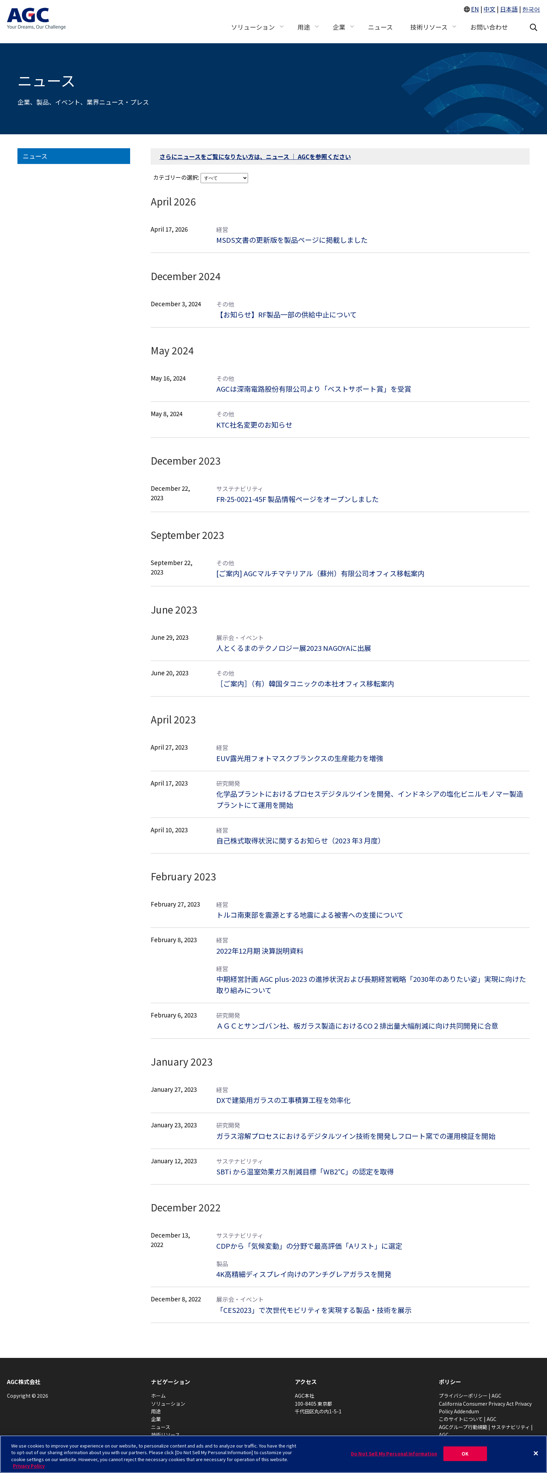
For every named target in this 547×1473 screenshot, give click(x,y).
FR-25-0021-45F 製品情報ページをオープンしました (297, 499)
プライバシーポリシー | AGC (470, 1395)
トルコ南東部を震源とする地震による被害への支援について (310, 915)
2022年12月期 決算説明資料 (260, 951)
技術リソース (165, 1434)
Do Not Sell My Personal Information (394, 1453)
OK (465, 1453)
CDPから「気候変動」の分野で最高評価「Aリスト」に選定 (309, 1246)
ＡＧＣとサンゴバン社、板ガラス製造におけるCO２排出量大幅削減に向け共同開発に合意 (357, 1026)
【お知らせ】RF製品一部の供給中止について (286, 314)
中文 (489, 13)
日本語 (509, 13)
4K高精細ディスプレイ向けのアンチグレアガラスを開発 (303, 1274)
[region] (273, 1454)
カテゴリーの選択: (176, 177)
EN (475, 13)
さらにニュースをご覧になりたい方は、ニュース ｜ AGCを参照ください (255, 156)
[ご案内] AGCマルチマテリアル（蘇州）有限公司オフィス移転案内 (320, 573)
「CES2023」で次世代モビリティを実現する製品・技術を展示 (314, 1310)
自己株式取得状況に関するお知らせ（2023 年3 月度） (300, 840)
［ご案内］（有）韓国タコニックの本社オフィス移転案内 (305, 683)
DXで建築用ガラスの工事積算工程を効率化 (283, 1100)
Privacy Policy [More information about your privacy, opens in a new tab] (29, 1466)
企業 (156, 1418)
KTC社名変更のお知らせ (254, 425)
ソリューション (168, 1403)
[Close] (536, 1453)
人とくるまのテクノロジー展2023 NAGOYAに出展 (293, 648)
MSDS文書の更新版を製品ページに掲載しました (292, 240)
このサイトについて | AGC (467, 1418)
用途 (156, 1411)
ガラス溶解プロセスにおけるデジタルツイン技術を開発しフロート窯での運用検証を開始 (355, 1136)
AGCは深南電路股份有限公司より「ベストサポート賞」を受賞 (313, 389)
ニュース (35, 155)
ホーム (158, 1395)
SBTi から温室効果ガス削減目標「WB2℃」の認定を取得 (305, 1171)
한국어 (531, 13)
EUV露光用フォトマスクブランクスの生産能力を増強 (299, 758)
